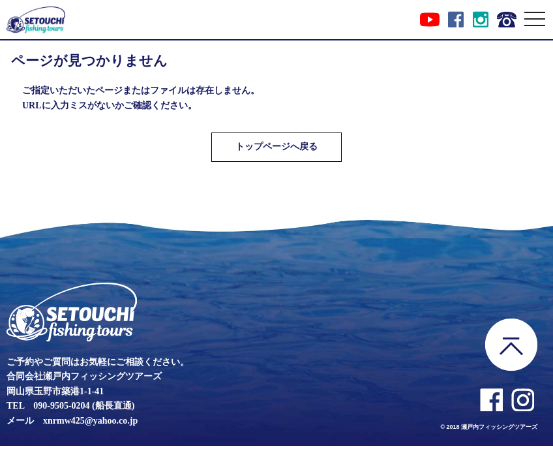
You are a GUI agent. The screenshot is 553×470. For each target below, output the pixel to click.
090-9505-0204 (61, 406)
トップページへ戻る (276, 146)
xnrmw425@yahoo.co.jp (90, 421)
